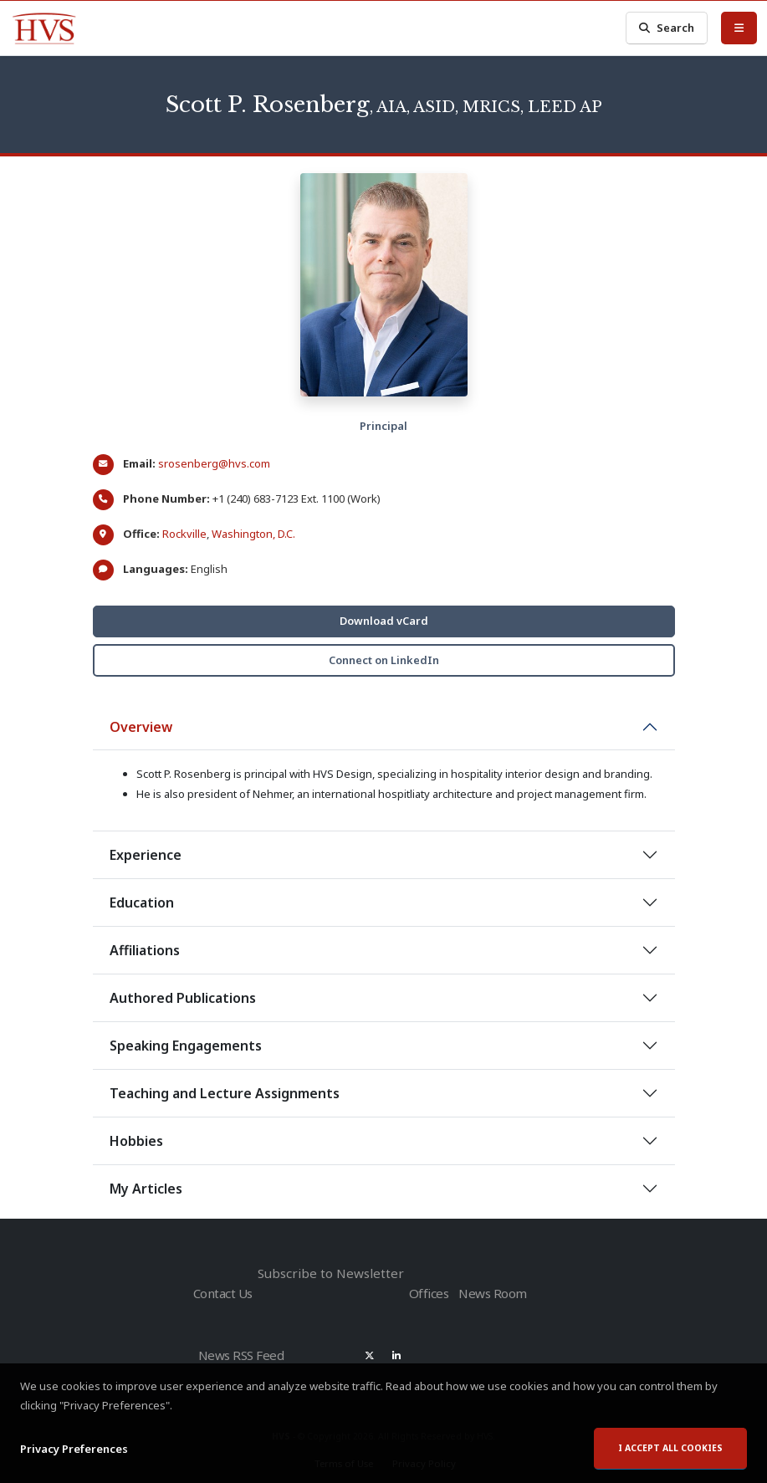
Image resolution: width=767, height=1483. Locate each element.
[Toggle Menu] (739, 27)
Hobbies (136, 1141)
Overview (141, 727)
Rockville (184, 533)
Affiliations (145, 950)
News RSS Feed (243, 1347)
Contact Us (221, 1290)
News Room (490, 1290)
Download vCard (384, 620)
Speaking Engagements (186, 1045)
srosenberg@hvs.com (214, 463)
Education (142, 902)
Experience (146, 855)
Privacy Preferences (74, 1457)
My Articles (146, 1188)
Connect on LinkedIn (384, 659)
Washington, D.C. (253, 533)
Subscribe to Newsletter (326, 1273)
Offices (420, 1290)
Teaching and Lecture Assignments (225, 1093)
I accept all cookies (670, 1457)
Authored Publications (183, 998)
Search (666, 28)
